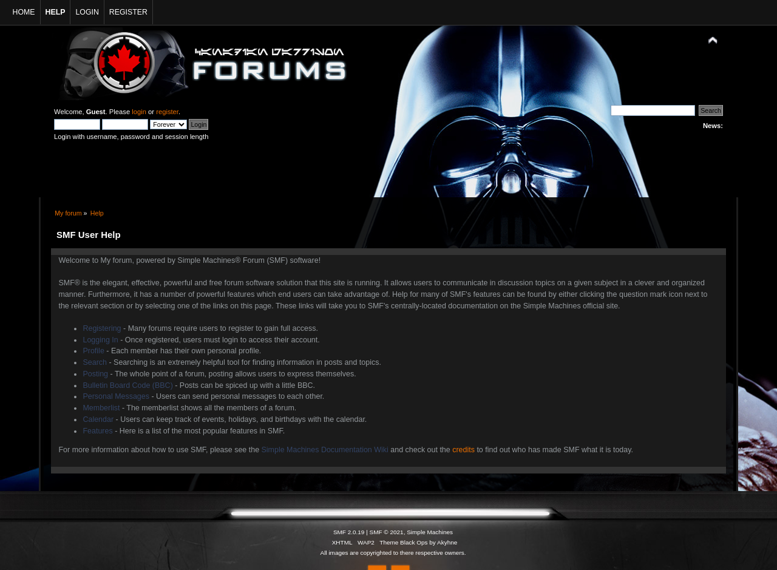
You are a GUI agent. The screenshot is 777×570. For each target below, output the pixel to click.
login (139, 111)
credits (463, 450)
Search (95, 362)
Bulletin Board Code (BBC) (127, 385)
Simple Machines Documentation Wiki (325, 450)
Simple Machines (430, 532)
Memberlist (101, 408)
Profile (93, 351)
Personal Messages (116, 396)
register (167, 111)
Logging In (100, 340)
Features (97, 431)
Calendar (98, 419)
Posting (95, 374)
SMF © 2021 (387, 532)
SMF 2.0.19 (349, 532)
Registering (102, 328)
